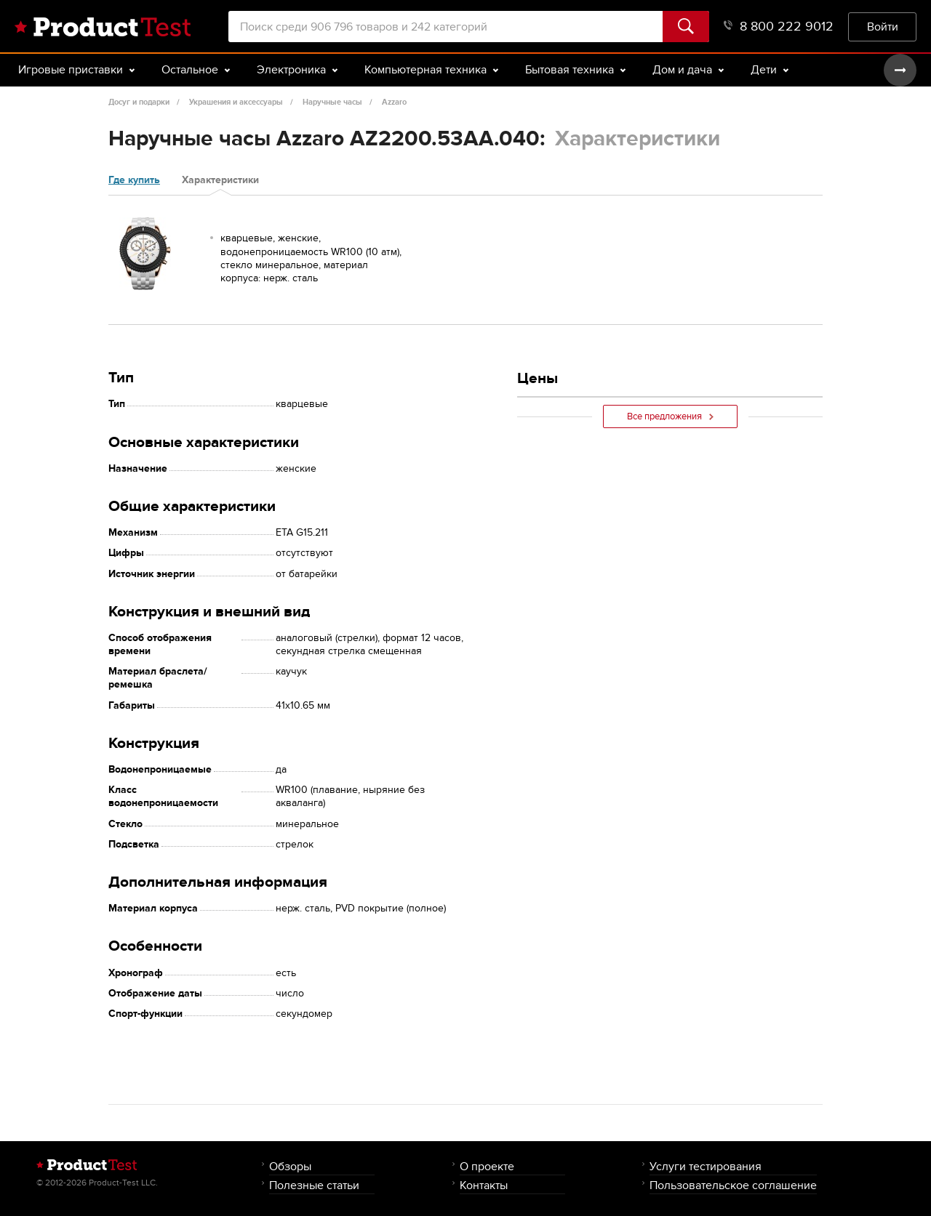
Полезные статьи (314, 1185)
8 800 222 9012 (779, 26)
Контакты (484, 1185)
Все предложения (670, 416)
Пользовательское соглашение (733, 1185)
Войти (882, 26)
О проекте (487, 1166)
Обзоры (290, 1166)
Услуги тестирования (706, 1166)
